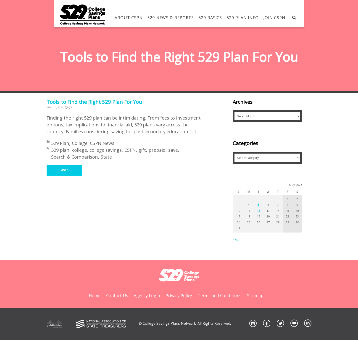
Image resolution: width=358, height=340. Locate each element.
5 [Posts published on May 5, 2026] (258, 205)
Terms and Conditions (219, 295)
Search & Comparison (74, 157)
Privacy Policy (179, 295)
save (173, 150)
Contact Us (117, 295)
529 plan (60, 150)
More (64, 170)
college (79, 150)
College (79, 143)
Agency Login (147, 295)
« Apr (236, 239)
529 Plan (60, 143)
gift (142, 150)
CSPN (130, 150)
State (106, 157)
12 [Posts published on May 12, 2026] (258, 211)
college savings (106, 150)
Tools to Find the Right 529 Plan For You (94, 101)
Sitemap (255, 295)
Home (94, 295)
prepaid (157, 150)
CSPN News (102, 143)
